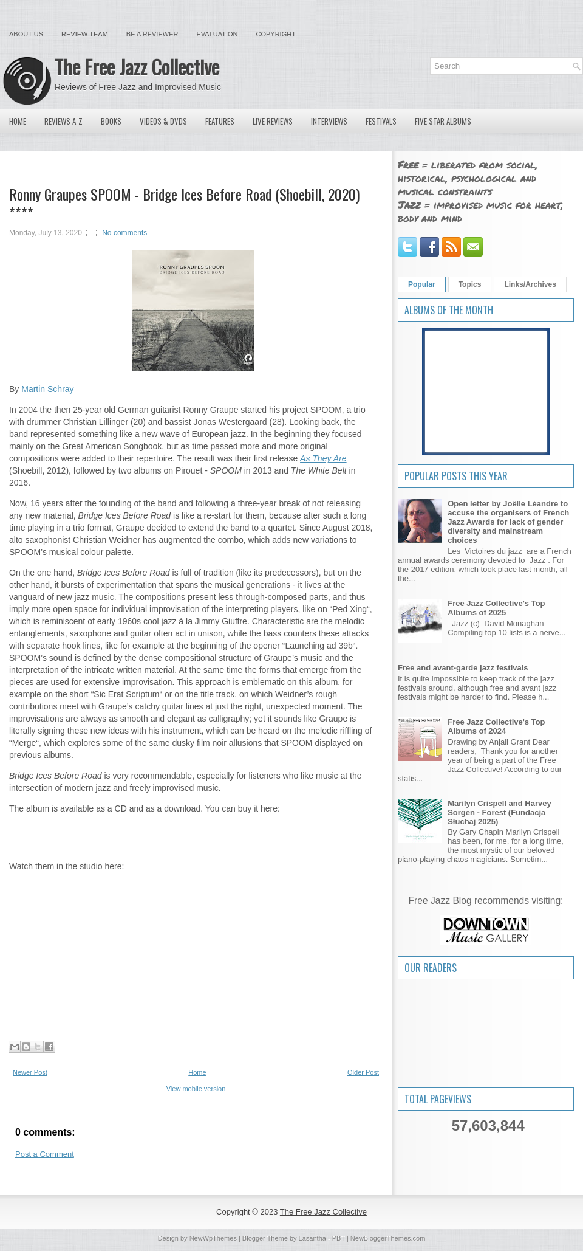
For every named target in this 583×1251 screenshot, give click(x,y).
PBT (338, 1238)
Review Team (84, 34)
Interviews (329, 121)
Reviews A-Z (63, 121)
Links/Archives (530, 284)
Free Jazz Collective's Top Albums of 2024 (496, 726)
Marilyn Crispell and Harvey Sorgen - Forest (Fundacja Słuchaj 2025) (499, 812)
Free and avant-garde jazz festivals (463, 667)
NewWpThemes (213, 1238)
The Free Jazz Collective (137, 66)
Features (219, 121)
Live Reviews (273, 121)
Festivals (381, 121)
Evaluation (216, 34)
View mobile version (196, 1088)
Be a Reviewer (152, 34)
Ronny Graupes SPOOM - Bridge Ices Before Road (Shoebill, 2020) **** (184, 203)
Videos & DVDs (163, 121)
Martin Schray (47, 389)
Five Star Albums (443, 121)
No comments (124, 233)
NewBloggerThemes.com (388, 1238)
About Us (26, 34)
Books (111, 121)
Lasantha (312, 1238)
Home (17, 121)
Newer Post (30, 1072)
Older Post (363, 1072)
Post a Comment (44, 1154)
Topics (470, 284)
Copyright (276, 34)
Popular (421, 284)
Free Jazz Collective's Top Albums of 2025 (496, 608)
